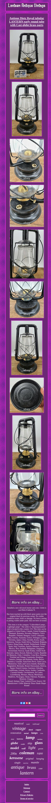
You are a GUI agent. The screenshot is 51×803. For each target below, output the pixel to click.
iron (41, 733)
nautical (19, 723)
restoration (15, 733)
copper (38, 730)
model (14, 748)
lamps (34, 732)
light (31, 747)
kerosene (16, 758)
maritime (39, 739)
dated (31, 730)
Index (26, 784)
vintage (19, 728)
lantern (27, 773)
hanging (40, 758)
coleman (26, 752)
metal (26, 733)
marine (25, 763)
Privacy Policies (26, 795)
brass (31, 767)
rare (40, 753)
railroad (36, 724)
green (40, 748)
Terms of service (26, 799)
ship (30, 743)
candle (23, 744)
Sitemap (26, 788)
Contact (27, 792)
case (40, 768)
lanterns (20, 739)
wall (24, 748)
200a (13, 753)
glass (39, 743)
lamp (30, 737)
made (28, 724)
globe (14, 743)
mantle (35, 762)
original (30, 758)
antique (17, 767)
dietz (12, 739)
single (17, 762)
